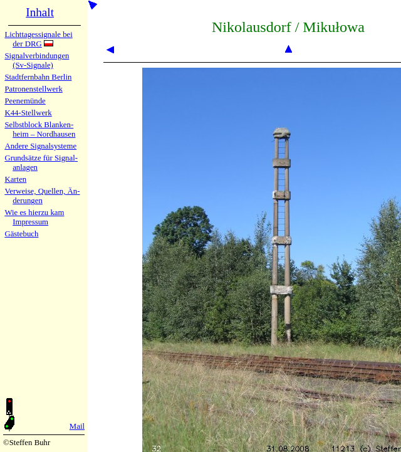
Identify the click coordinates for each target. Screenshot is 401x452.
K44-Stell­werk (27, 112)
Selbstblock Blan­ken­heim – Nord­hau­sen (39, 129)
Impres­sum (30, 222)
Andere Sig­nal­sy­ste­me (40, 146)
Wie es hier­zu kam (34, 212)
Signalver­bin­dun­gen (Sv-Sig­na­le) (36, 60)
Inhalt (40, 12)
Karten (15, 179)
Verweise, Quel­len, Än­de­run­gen (42, 196)
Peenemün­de (24, 101)
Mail (77, 426)
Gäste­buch (21, 233)
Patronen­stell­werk (33, 89)
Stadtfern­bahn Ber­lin (37, 77)
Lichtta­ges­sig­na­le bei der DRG (38, 39)
